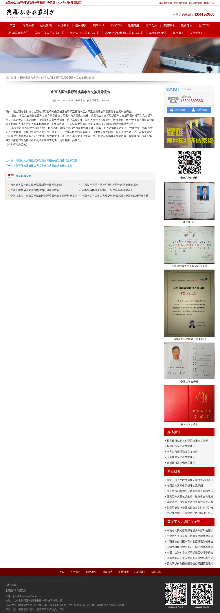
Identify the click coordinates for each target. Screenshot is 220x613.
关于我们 (196, 32)
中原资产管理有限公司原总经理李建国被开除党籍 (110, 184)
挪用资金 (169, 25)
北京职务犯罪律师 (54, 580)
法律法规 (156, 571)
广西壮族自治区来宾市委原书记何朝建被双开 (36, 190)
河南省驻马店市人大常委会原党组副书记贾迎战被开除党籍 (115, 195)
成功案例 (46, 25)
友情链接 (123, 571)
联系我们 (139, 571)
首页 (12, 25)
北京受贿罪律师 (75, 580)
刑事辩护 (98, 25)
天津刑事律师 (180, 2)
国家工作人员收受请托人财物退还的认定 (190, 480)
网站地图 (91, 571)
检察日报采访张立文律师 (181, 446)
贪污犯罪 (204, 25)
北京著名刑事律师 (32, 580)
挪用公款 (151, 25)
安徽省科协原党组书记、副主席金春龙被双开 (107, 190)
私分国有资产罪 (18, 32)
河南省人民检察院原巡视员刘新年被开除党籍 (36, 184)
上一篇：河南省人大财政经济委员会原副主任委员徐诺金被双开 (41, 160)
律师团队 (107, 571)
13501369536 (204, 14)
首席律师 (28, 25)
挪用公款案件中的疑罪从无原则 (185, 485)
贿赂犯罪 (116, 25)
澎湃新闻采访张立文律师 (181, 457)
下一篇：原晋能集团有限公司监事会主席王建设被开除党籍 (39, 165)
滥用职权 (134, 25)
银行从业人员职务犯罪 (84, 32)
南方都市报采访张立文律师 (182, 451)
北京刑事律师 (165, 2)
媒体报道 (81, 25)
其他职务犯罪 (158, 32)
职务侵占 (186, 25)
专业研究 (63, 25)
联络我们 (178, 32)
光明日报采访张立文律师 (181, 462)
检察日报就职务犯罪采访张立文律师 (187, 440)
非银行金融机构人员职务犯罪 (124, 32)
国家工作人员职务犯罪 (49, 32)
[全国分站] (209, 2)
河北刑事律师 (195, 2)
